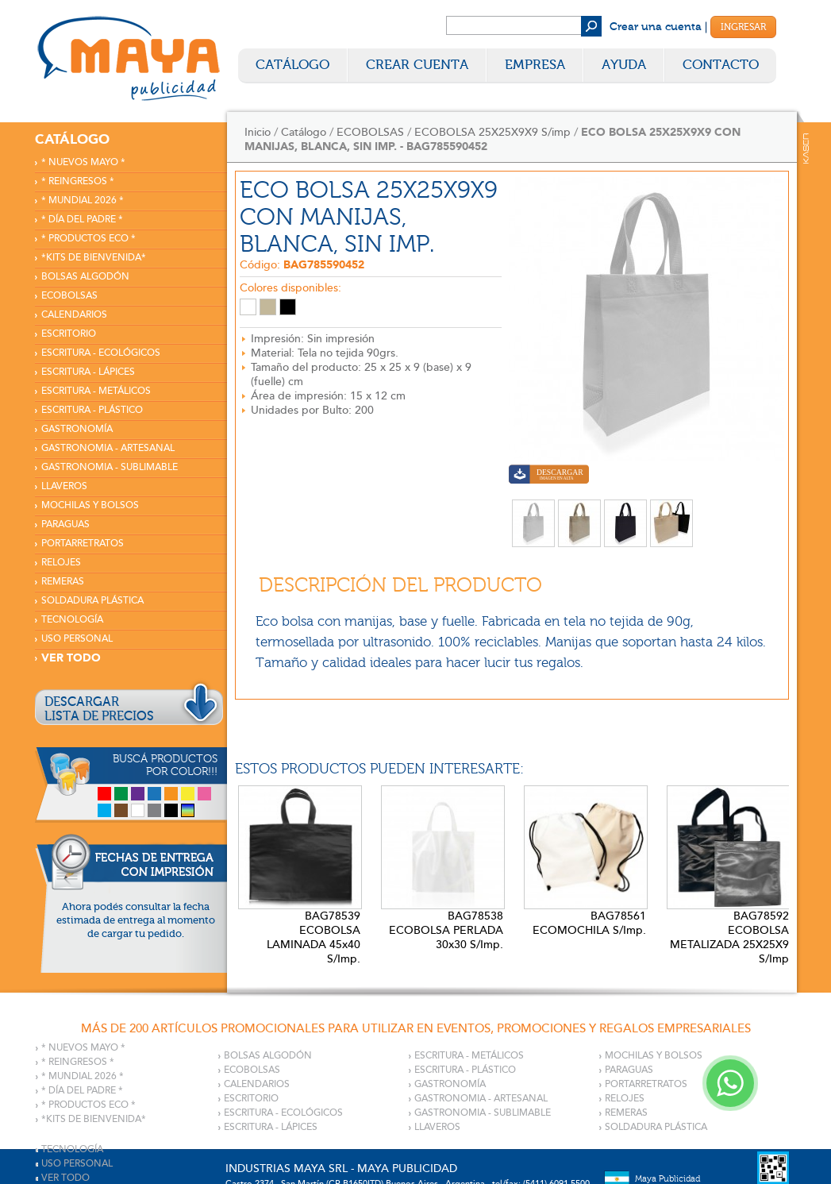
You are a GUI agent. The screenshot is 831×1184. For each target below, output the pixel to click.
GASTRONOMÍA (77, 429)
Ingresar (743, 27)
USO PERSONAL (77, 639)
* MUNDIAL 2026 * (82, 200)
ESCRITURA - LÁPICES (88, 372)
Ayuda (624, 64)
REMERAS (62, 582)
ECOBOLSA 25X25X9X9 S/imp (492, 132)
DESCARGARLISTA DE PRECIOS (99, 709)
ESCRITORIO (68, 334)
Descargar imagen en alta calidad (549, 476)
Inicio (257, 132)
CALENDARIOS (74, 315)
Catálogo (292, 64)
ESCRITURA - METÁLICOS (96, 391)
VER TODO (71, 658)
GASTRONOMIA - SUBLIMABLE (109, 467)
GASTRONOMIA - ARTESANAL (108, 448)
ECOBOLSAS (69, 296)
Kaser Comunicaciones (806, 148)
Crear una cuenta (656, 27)
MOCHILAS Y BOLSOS (90, 505)
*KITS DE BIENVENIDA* (93, 258)
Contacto (721, 64)
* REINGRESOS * (77, 181)
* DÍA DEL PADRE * (82, 220)
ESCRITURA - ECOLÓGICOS (100, 353)
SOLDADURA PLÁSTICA (92, 601)
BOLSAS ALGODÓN (85, 277)
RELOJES (61, 563)
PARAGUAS (65, 524)
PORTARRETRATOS (82, 544)
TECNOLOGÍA (72, 620)
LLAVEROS (64, 486)
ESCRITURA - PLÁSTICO (92, 410)
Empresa (535, 64)
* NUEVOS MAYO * (83, 162)
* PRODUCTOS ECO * (88, 239)
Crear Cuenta (417, 64)
